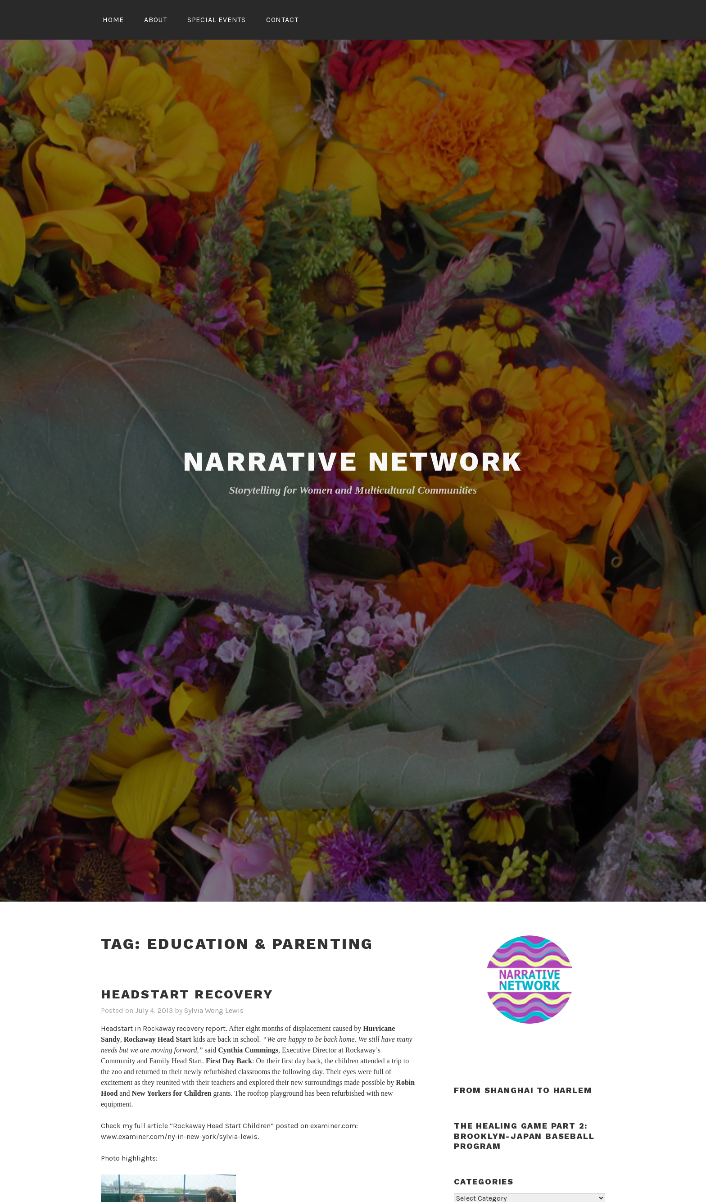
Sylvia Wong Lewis (214, 1010)
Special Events (216, 19)
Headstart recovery (187, 994)
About (155, 19)
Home (113, 19)
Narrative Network (353, 461)
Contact (282, 19)
